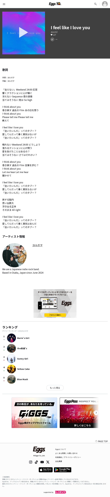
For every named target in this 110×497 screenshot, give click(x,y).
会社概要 (58, 461)
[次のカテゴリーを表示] (96, 412)
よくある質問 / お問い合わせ (66, 453)
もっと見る (55, 387)
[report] (56, 39)
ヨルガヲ (54, 32)
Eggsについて (60, 449)
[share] (52, 39)
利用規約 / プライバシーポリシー (68, 457)
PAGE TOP (101, 441)
